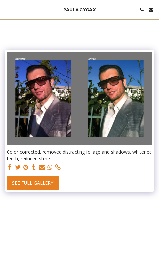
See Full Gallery (32, 183)
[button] (7, 9)
